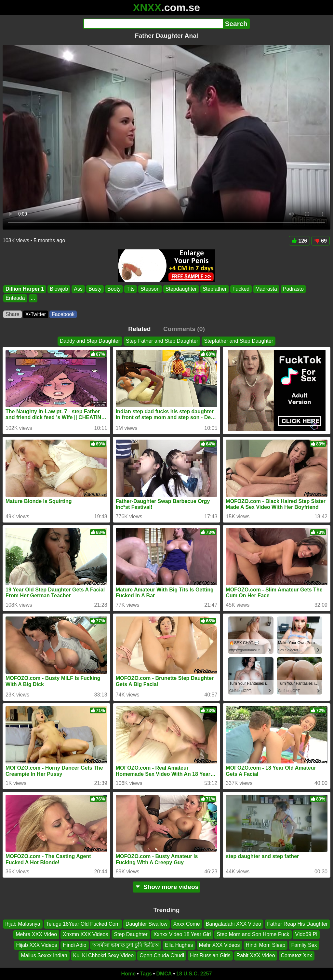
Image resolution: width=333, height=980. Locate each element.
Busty (94, 289)
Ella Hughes (179, 944)
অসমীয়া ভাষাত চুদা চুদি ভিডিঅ (125, 944)
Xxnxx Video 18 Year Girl (182, 934)
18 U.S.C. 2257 (194, 973)
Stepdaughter (181, 289)
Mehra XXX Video (36, 934)
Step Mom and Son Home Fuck (253, 934)
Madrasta (266, 289)
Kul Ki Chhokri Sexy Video (103, 955)
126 (299, 241)
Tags (146, 973)
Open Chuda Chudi (162, 955)
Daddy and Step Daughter (90, 341)
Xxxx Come (186, 924)
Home (128, 973)
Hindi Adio (74, 944)
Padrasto (293, 289)
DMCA (164, 973)
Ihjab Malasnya (22, 924)
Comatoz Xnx (296, 955)
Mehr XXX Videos (219, 944)
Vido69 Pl (306, 934)
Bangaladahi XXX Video (233, 924)
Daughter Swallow (146, 924)
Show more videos (167, 886)
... (33, 298)
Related (139, 328)
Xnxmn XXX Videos (85, 934)
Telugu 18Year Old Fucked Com (83, 924)
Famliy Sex (304, 944)
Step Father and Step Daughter (162, 341)
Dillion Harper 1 (25, 289)
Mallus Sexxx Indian (44, 955)
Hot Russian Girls (210, 955)
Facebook (63, 314)
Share (13, 314)
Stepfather (215, 289)
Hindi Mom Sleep (266, 944)
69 (320, 241)
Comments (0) (184, 328)
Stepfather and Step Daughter (238, 341)
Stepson (150, 289)
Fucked (241, 289)
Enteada (15, 298)
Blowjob (59, 289)
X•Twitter (35, 314)
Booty (114, 289)
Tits (131, 289)
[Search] (153, 24)
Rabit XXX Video (255, 955)
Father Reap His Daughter (297, 924)
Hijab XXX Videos (36, 944)
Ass (78, 289)
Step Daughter (130, 934)
